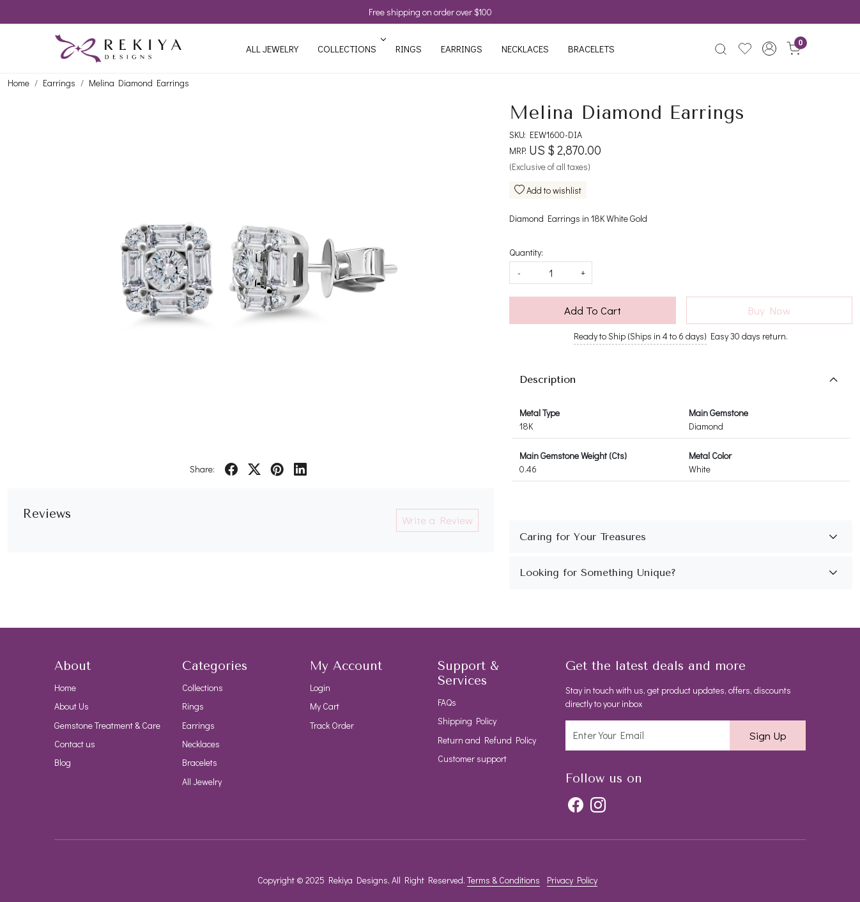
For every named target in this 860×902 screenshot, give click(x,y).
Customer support (472, 758)
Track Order (332, 725)
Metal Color (710, 455)
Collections (351, 48)
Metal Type (539, 413)
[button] (769, 49)
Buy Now (769, 310)
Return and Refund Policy (487, 740)
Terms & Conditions (503, 880)
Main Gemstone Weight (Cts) (573, 455)
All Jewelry (272, 48)
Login (320, 687)
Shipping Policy (467, 721)
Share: (202, 469)
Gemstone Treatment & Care (107, 725)
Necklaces (525, 48)
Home (65, 687)
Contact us (74, 744)
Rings (408, 48)
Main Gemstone (718, 413)
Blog (62, 762)
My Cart (324, 706)
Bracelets (591, 48)
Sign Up (768, 735)
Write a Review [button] (437, 520)
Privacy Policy (572, 880)
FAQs (447, 702)
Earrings (461, 48)
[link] (721, 48)
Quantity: (526, 252)
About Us (71, 706)
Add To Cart (592, 310)
